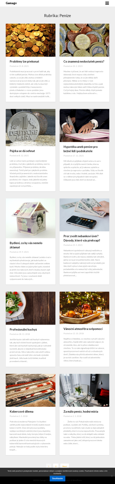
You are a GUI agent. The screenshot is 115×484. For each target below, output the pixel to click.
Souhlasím (57, 478)
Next (64, 466)
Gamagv (11, 3)
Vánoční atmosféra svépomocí (82, 329)
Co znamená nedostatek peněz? (83, 61)
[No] (111, 476)
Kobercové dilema (21, 411)
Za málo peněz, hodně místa (80, 411)
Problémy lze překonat (24, 61)
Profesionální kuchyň (23, 329)
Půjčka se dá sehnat (22, 151)
